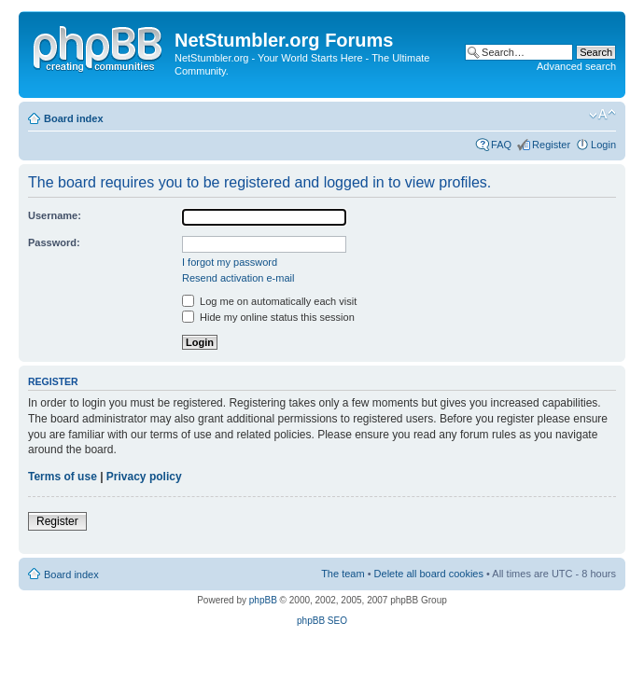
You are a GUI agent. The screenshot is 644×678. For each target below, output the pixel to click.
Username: (54, 215)
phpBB (263, 600)
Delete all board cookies (428, 573)
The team (342, 573)
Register (551, 144)
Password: (54, 242)
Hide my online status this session (268, 317)
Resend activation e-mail (238, 278)
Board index (74, 118)
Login (603, 144)
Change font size (602, 114)
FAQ (501, 144)
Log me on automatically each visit (269, 301)
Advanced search (576, 66)
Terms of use (62, 476)
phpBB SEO (322, 621)
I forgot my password (229, 262)
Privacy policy (144, 476)
